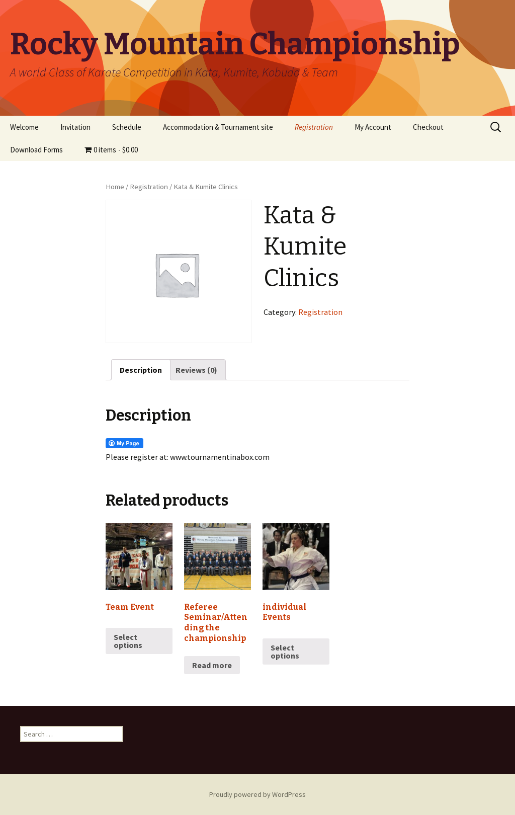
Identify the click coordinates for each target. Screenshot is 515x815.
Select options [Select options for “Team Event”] (128, 641)
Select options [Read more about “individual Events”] (285, 651)
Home (115, 186)
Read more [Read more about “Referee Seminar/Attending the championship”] (212, 665)
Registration (314, 127)
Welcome (24, 127)
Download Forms (36, 149)
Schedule (126, 127)
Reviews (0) (196, 370)
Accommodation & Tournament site (218, 127)
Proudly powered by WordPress (257, 794)
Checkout (428, 127)
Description (141, 370)
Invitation (75, 127)
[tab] (140, 369)
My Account (373, 127)
